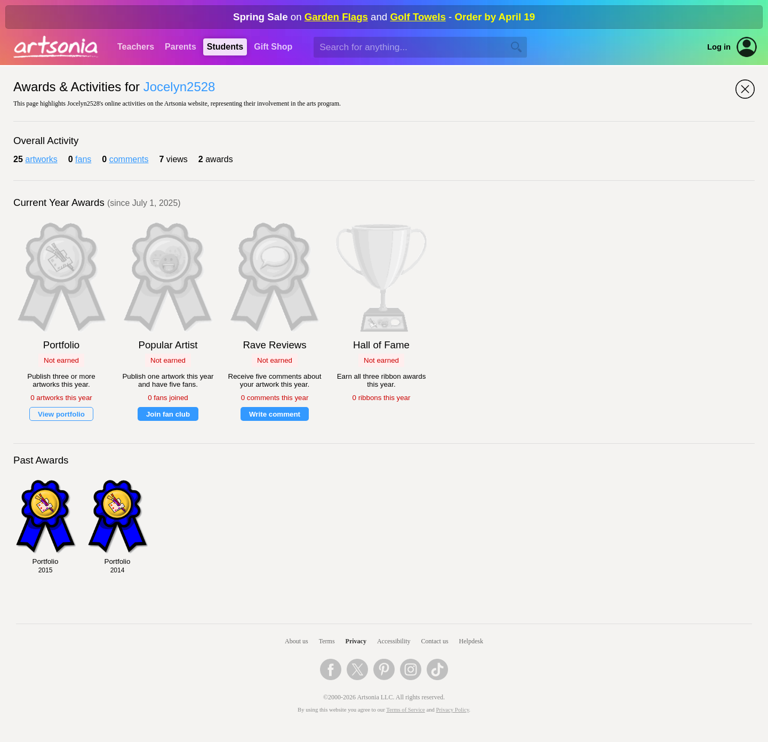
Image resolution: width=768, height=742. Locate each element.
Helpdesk (471, 641)
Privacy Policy (452, 710)
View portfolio (61, 414)
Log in (719, 47)
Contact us (435, 641)
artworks (41, 159)
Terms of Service (405, 710)
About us (296, 641)
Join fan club (168, 414)
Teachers (135, 46)
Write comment (274, 414)
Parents (180, 46)
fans (83, 159)
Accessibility (394, 641)
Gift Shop (273, 46)
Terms (327, 641)
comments (129, 159)
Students (225, 46)
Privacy (356, 641)
